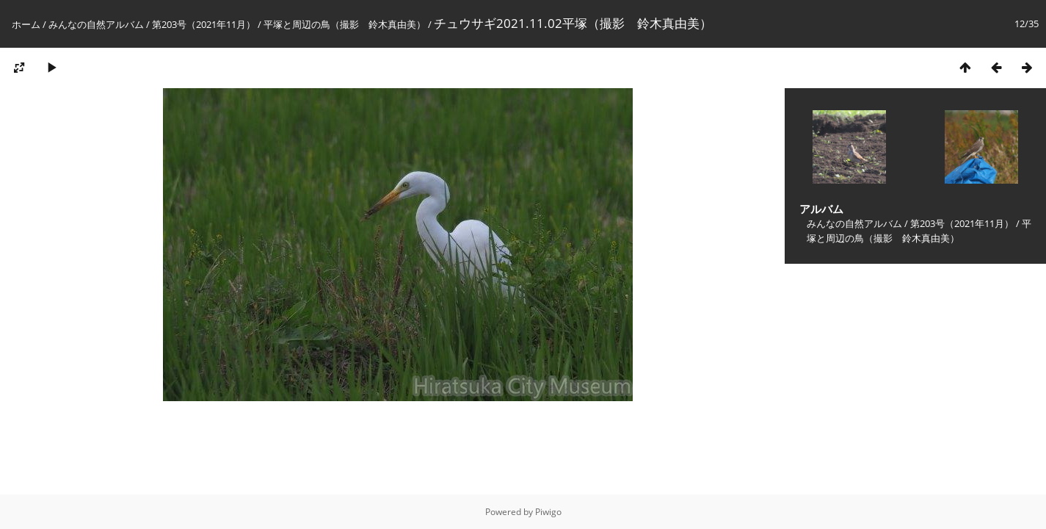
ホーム (26, 24)
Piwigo (548, 511)
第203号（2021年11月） (203, 24)
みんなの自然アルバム (96, 24)
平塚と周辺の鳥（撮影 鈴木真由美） (345, 24)
